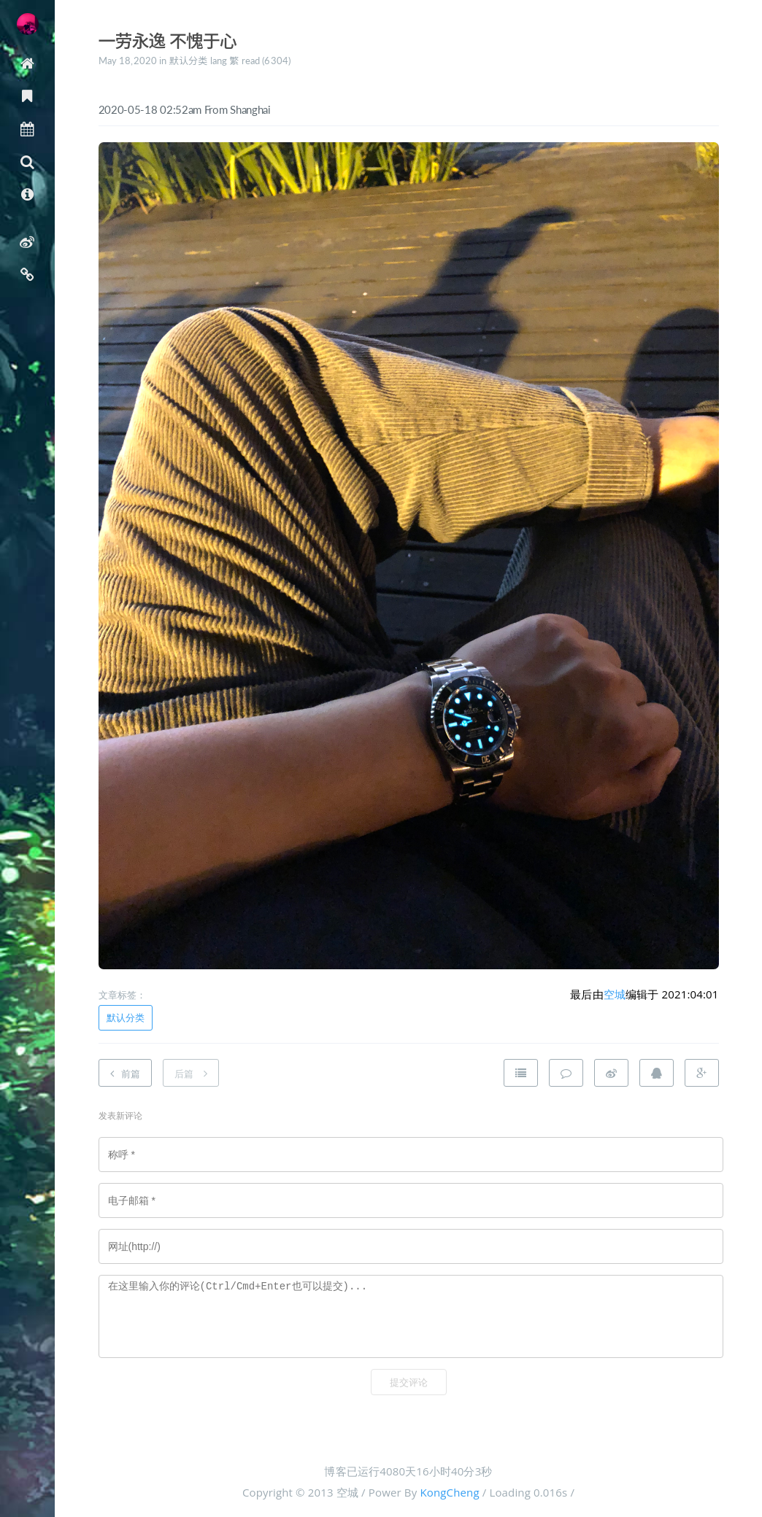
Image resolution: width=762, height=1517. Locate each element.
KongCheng (449, 1492)
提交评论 (409, 1382)
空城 (615, 994)
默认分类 (188, 60)
